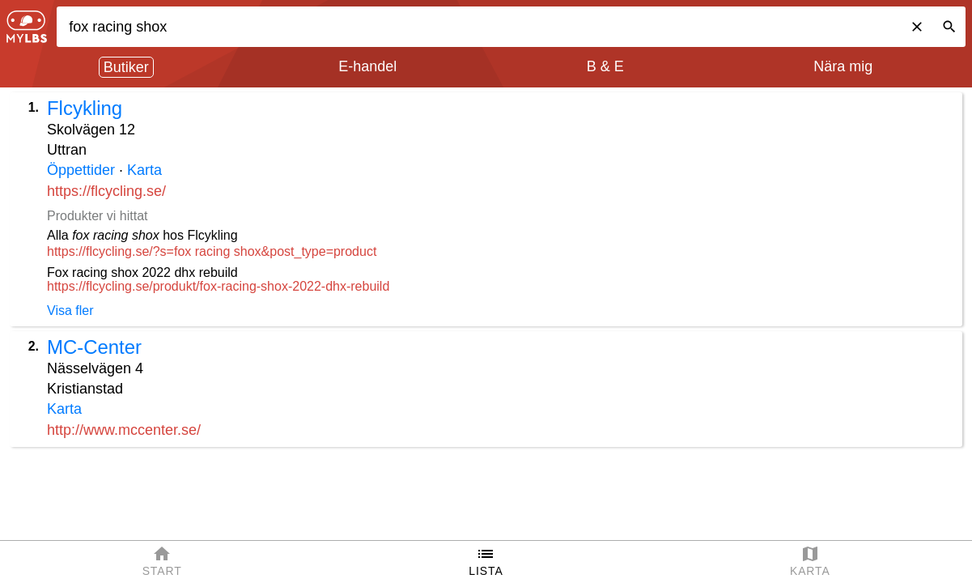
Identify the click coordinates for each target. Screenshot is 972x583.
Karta (144, 170)
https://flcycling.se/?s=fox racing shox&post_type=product (211, 251)
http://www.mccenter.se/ (124, 430)
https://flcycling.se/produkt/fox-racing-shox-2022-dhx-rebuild (218, 286)
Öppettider (81, 170)
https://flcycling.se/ (106, 191)
